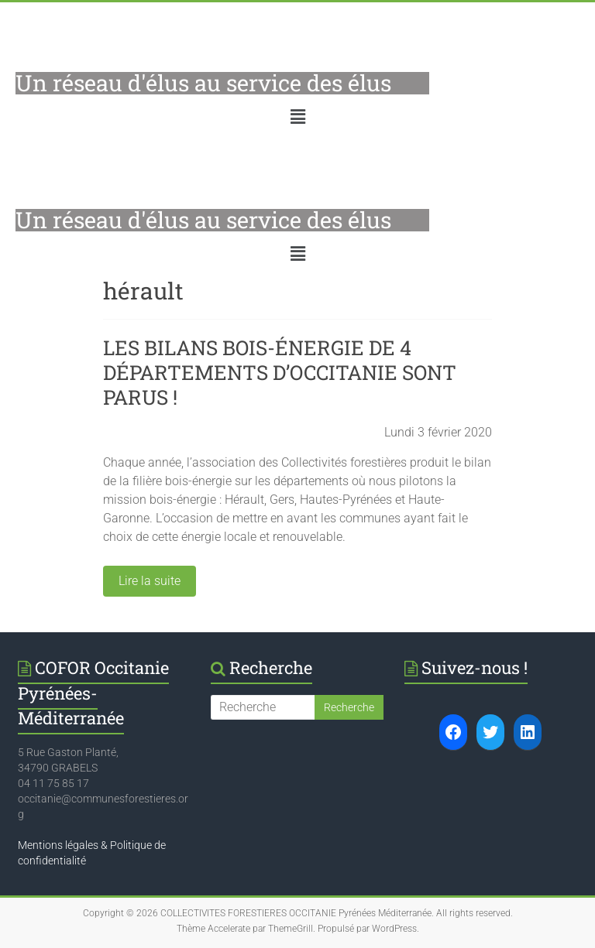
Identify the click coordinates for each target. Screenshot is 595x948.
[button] (297, 117)
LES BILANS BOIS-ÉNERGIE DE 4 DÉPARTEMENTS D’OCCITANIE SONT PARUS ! (279, 372)
